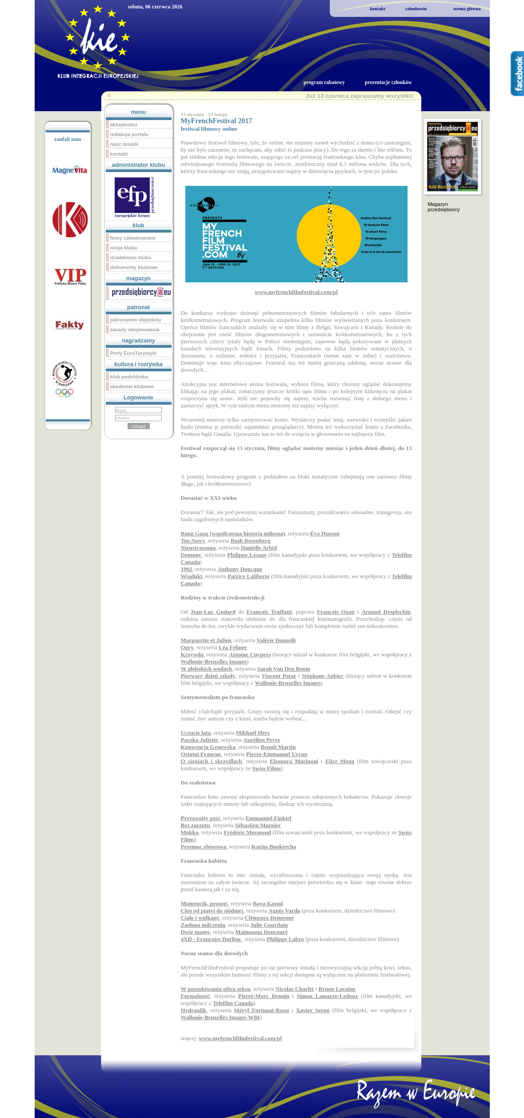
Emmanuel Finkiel (268, 818)
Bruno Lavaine (337, 988)
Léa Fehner (233, 647)
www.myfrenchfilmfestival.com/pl (240, 1038)
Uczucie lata (196, 732)
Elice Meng (339, 761)
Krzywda (192, 654)
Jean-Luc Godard (212, 611)
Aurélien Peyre (261, 739)
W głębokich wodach (206, 668)
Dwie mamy (195, 932)
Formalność (195, 996)
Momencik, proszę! (204, 903)
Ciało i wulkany (200, 917)
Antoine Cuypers (250, 654)
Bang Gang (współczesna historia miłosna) (233, 533)
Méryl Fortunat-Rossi (261, 1010)
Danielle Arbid (259, 547)
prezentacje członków (388, 82)
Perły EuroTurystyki (133, 353)
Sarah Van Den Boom (284, 668)
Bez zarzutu (195, 825)
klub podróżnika (129, 376)
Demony (191, 554)
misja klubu (124, 247)
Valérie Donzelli (276, 640)
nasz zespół (124, 144)
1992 (186, 569)
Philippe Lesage (247, 554)
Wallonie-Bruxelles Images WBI (220, 1017)
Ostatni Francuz (201, 754)
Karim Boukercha (274, 846)
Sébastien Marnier (258, 825)
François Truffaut (269, 611)
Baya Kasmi (268, 903)
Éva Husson (325, 533)
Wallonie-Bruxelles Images (214, 661)
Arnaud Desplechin (385, 611)
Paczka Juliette (199, 739)
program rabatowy (324, 82)
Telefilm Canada (233, 1003)
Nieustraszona (198, 547)
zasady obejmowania (135, 329)
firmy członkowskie (133, 238)
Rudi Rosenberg (251, 540)
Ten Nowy (193, 540)
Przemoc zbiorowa (204, 846)
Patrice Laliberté (248, 576)
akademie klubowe (132, 386)
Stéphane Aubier (323, 675)
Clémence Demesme (269, 917)
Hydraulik (194, 1010)
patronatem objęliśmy (136, 319)
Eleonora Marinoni (294, 761)
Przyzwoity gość (200, 818)
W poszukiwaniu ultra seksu (216, 988)
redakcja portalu (129, 134)
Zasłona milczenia (203, 924)
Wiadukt (192, 576)
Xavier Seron (313, 1010)
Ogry (187, 647)
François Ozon (335, 611)
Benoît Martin (278, 747)
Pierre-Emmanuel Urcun (277, 754)
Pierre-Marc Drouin (263, 996)
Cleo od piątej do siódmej (212, 910)
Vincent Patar (278, 675)
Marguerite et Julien (206, 640)
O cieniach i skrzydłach (211, 761)
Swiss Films (266, 768)
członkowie (416, 8)
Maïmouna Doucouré (261, 932)
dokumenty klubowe (134, 267)
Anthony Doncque (239, 569)
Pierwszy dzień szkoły (208, 675)
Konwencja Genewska (208, 747)
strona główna (467, 8)
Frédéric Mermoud (247, 832)
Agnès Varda (284, 910)
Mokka (190, 832)
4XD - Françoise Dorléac (211, 939)
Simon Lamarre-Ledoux (327, 996)
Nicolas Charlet (295, 988)
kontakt (377, 8)
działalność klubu (131, 257)
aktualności (124, 124)
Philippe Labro (285, 939)
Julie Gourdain (269, 924)
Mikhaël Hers (253, 732)
